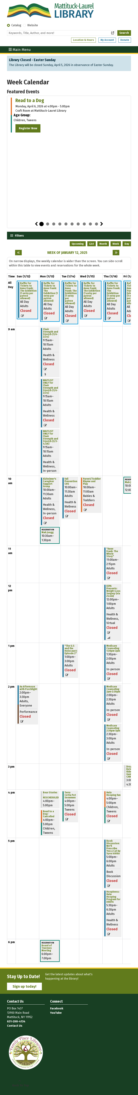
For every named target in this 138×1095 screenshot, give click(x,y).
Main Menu (20, 49)
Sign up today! (24, 986)
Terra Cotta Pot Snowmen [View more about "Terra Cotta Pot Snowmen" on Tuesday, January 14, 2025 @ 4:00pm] (70, 795)
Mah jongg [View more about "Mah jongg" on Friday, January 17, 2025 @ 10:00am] (131, 482)
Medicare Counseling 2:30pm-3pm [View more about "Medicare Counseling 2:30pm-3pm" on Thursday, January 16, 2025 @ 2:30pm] (113, 728)
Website (32, 25)
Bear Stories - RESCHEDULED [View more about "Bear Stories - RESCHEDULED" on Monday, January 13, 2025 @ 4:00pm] (51, 795)
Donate (124, 40)
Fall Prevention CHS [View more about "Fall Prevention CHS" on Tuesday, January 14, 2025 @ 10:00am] (71, 481)
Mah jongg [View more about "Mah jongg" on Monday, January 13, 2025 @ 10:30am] (48, 532)
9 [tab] (90, 224)
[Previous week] (18, 252)
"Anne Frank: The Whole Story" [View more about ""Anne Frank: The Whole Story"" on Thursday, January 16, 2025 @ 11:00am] (112, 553)
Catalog (16, 25)
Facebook (56, 1008)
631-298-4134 (16, 1021)
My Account (107, 40)
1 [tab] (41, 224)
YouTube (56, 1012)
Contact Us (14, 1025)
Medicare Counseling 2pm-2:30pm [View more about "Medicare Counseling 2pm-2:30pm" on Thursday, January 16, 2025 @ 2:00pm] (113, 689)
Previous (36, 224)
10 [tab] (96, 224)
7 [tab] (78, 224)
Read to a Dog (29, 100)
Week (115, 243)
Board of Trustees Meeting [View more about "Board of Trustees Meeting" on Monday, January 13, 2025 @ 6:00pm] (47, 948)
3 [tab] (54, 224)
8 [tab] (84, 224)
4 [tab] (60, 224)
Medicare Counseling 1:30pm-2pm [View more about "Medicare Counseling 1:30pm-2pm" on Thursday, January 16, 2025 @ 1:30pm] (113, 648)
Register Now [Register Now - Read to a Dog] (28, 128)
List (91, 243)
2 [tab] (47, 224)
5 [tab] (66, 224)
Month (103, 243)
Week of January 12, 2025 (67, 252)
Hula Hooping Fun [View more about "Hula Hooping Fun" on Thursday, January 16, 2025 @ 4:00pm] (113, 793)
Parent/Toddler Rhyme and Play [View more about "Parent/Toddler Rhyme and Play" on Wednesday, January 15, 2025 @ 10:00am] (92, 481)
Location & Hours (83, 40)
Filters (19, 235)
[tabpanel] (69, 115)
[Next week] (116, 252)
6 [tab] (72, 224)
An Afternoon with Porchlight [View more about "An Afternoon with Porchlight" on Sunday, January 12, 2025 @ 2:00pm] (28, 688)
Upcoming (78, 243)
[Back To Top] (19, 1083)
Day (127, 243)
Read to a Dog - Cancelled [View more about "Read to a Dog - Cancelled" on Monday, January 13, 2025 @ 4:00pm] (48, 814)
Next (102, 224)
